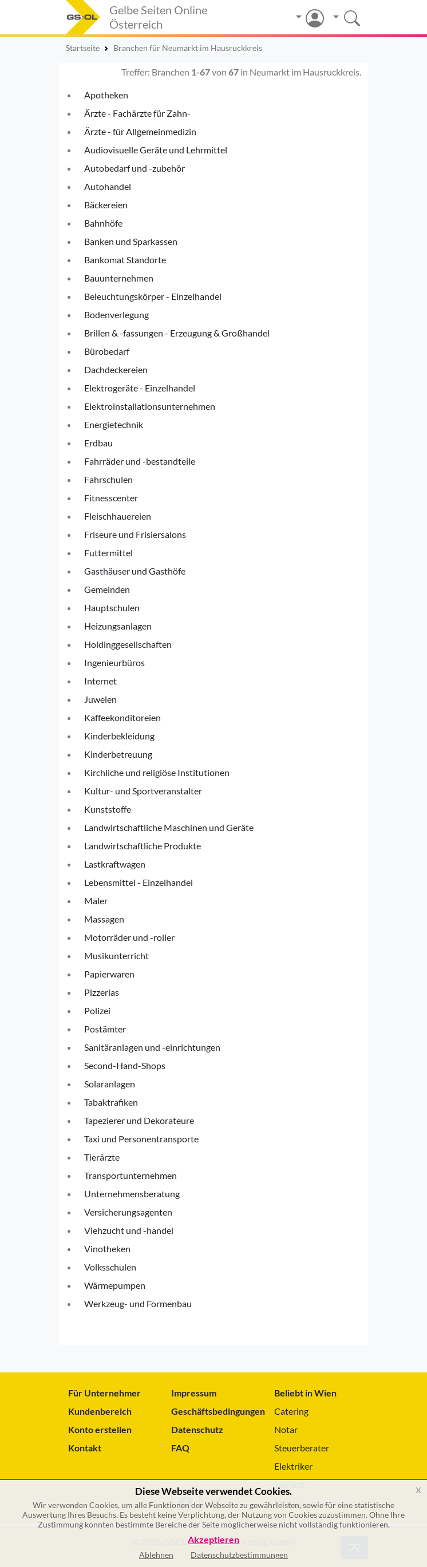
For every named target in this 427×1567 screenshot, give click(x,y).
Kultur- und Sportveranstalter (143, 790)
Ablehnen (156, 1555)
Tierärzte (102, 1156)
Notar (286, 1429)
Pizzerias (101, 992)
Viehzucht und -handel (128, 1230)
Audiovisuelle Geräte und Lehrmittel (155, 149)
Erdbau (98, 442)
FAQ (180, 1447)
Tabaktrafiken (111, 1102)
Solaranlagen (109, 1083)
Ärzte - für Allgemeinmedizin (140, 131)
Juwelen (100, 699)
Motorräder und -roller (129, 937)
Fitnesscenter (111, 497)
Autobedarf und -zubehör (134, 168)
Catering (291, 1411)
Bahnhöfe (103, 222)
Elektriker (293, 1466)
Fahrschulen (108, 479)
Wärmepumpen (114, 1285)
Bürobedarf (106, 351)
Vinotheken (107, 1248)
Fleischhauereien (117, 516)
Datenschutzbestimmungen (239, 1555)
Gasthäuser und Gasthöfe (134, 570)
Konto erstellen (100, 1429)
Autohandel (107, 186)
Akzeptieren (213, 1540)
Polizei (97, 1010)
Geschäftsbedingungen (213, 1411)
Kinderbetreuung (118, 754)
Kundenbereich (100, 1411)
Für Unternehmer (104, 1392)
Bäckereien (106, 204)
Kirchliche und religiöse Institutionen (157, 772)
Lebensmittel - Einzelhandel (138, 882)
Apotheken (106, 94)
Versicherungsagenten (128, 1211)
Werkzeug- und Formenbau (138, 1303)
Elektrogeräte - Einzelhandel (139, 387)
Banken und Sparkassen (130, 241)
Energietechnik (113, 424)
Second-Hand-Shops (124, 1065)
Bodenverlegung (116, 314)
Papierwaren (109, 973)
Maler (96, 900)
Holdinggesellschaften (128, 644)
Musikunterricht (116, 955)
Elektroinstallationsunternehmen (149, 406)
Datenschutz (197, 1429)
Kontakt (84, 1447)
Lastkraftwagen (114, 863)
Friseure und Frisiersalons (135, 534)
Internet (100, 680)
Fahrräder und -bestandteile (139, 461)
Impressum (193, 1392)
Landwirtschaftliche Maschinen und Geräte (169, 827)
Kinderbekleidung (119, 735)
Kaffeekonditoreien (122, 717)
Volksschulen (110, 1266)
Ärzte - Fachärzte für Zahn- (137, 113)
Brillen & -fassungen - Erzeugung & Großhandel (177, 332)
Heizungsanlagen (118, 625)
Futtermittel (108, 552)
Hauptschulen (112, 607)
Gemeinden (107, 589)
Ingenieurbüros (114, 662)
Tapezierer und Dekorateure (139, 1120)
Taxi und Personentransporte (141, 1138)
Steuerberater (301, 1447)
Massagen (104, 918)
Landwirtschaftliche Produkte (142, 845)
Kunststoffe (107, 809)
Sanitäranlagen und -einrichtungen (152, 1047)
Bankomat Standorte (125, 259)
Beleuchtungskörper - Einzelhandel (153, 296)
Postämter (105, 1028)
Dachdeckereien (116, 369)
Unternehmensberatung (132, 1193)
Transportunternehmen (130, 1175)
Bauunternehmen (118, 277)
